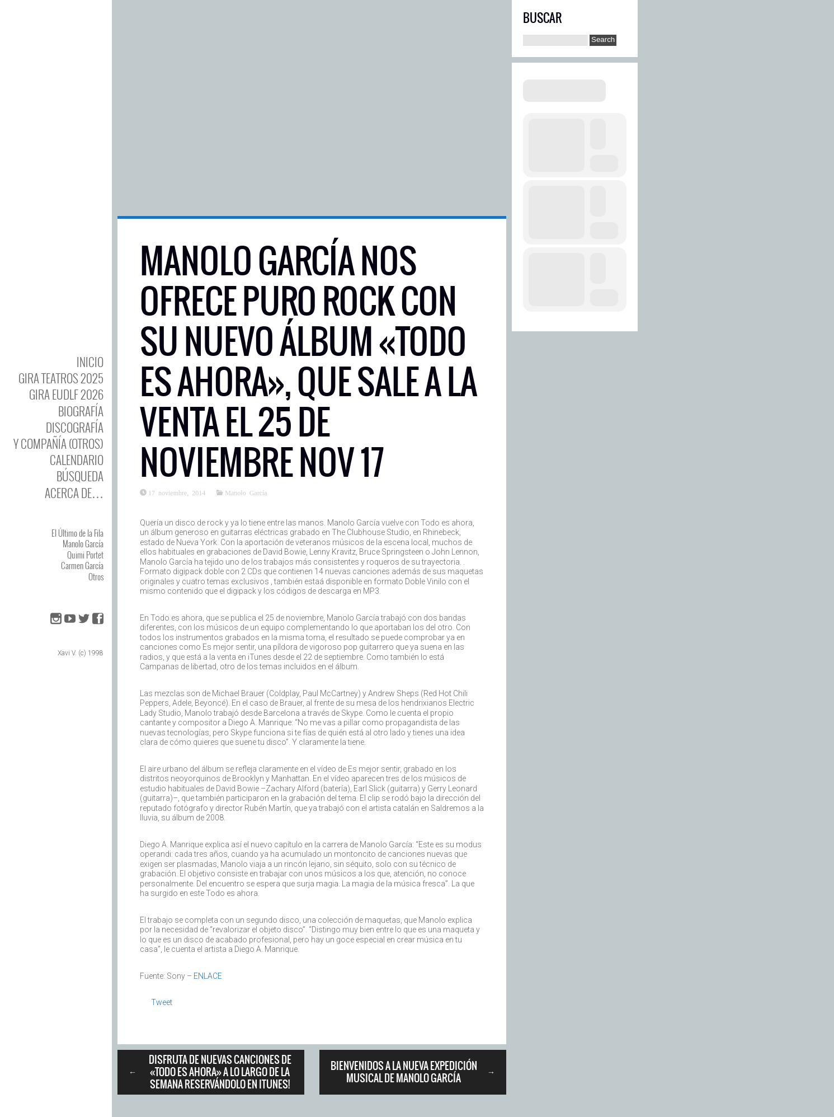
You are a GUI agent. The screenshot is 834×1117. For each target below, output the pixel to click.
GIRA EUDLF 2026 (66, 394)
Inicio (90, 361)
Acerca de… (74, 492)
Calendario (76, 459)
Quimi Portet (85, 554)
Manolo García (83, 543)
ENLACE (208, 975)
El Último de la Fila (77, 533)
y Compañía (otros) (58, 443)
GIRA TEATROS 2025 (60, 378)
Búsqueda (79, 476)
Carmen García (82, 565)
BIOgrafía (80, 411)
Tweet (161, 1002)
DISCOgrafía (74, 427)
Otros (95, 576)
